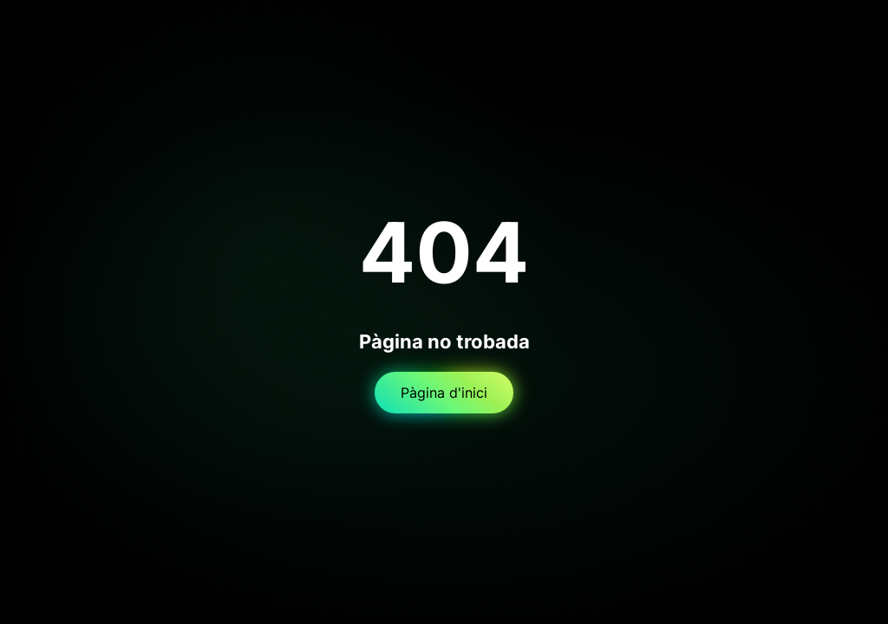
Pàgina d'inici (444, 392)
